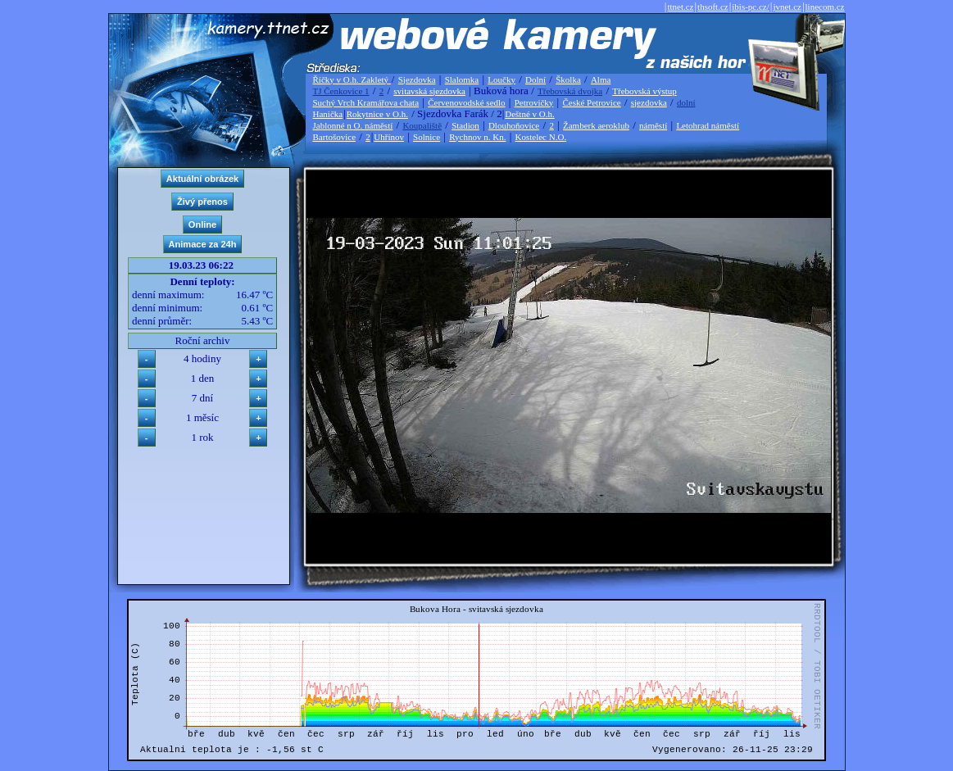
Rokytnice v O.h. (377, 114)
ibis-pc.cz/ (750, 6)
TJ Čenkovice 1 (341, 91)
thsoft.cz (712, 6)
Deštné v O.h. (530, 114)
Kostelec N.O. (541, 137)
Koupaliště (422, 125)
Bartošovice (334, 137)
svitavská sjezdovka (429, 91)
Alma (600, 79)
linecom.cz (825, 6)
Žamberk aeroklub (596, 125)
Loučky (501, 79)
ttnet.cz (680, 6)
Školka (568, 79)
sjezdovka (649, 102)
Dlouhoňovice (513, 125)
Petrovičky (534, 102)
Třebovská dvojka (570, 91)
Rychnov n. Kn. (477, 137)
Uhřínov (389, 137)
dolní (686, 102)
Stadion (465, 125)
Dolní (535, 79)
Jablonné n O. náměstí (353, 125)
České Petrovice (591, 102)
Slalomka (462, 79)
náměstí (653, 125)
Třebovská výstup (644, 91)
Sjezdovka (417, 79)
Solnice (426, 137)
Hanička (328, 114)
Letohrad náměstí (707, 125)
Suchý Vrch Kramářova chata (366, 102)
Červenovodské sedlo (466, 102)
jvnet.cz (787, 6)
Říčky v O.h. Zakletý (352, 79)
